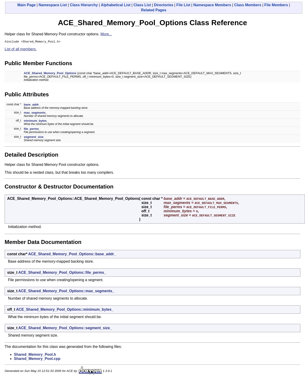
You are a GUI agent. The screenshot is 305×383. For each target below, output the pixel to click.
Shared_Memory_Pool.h (35, 355)
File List (183, 5)
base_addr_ (32, 105)
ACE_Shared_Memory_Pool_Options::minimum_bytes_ (65, 310)
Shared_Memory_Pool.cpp (37, 359)
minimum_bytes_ (36, 121)
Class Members (247, 5)
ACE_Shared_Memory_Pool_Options (50, 74)
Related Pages (153, 10)
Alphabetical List (115, 5)
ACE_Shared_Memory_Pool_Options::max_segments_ (66, 292)
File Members (276, 5)
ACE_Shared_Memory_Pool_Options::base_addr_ (72, 255)
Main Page (26, 5)
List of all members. (21, 50)
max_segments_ (35, 113)
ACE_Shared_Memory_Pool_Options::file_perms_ (62, 273)
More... (106, 34)
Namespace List (53, 5)
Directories (163, 5)
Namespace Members (212, 5)
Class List (142, 5)
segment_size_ (34, 137)
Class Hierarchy (84, 5)
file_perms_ (32, 129)
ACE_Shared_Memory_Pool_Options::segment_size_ (65, 329)
